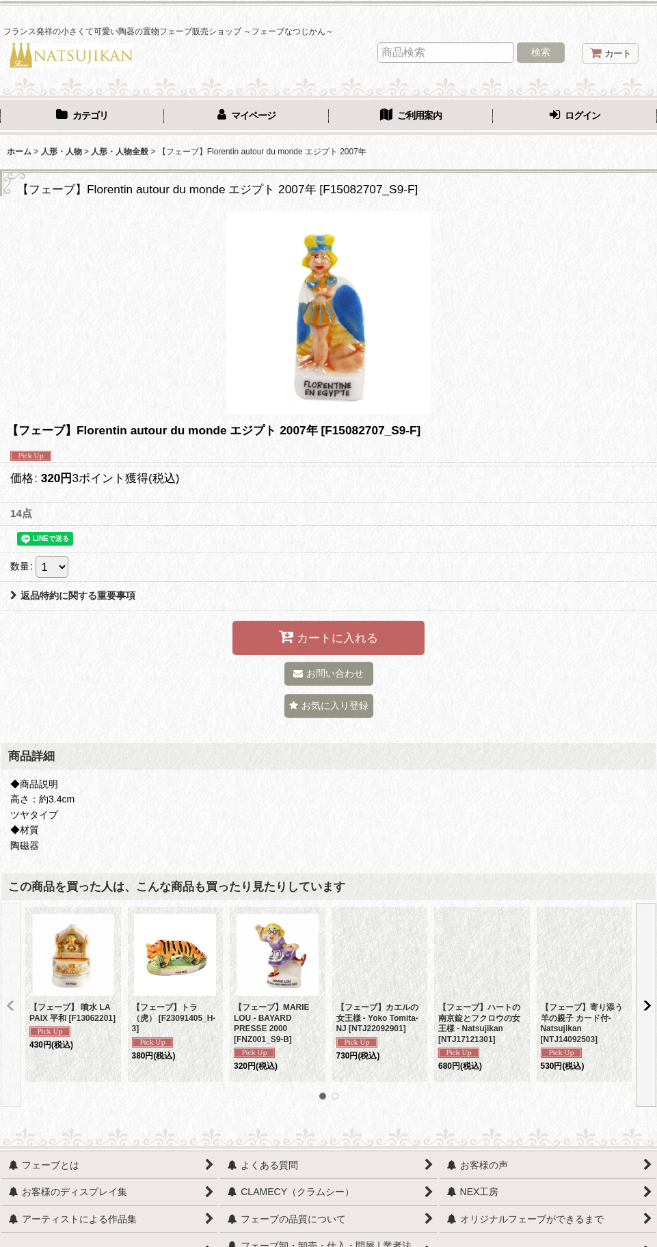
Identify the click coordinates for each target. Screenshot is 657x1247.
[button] (328, 706)
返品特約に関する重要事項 (72, 595)
